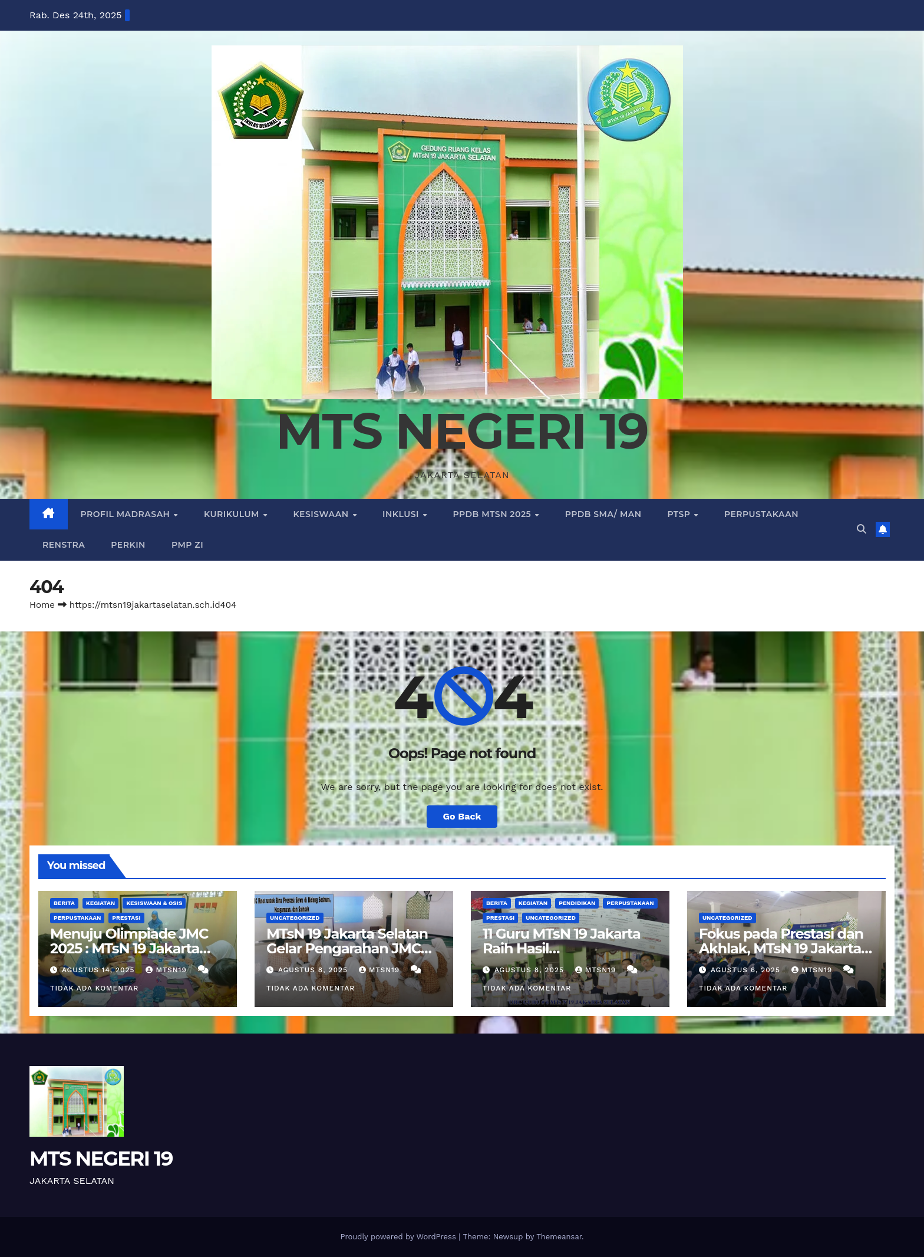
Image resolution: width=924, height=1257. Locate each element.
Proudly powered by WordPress (399, 1236)
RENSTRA (63, 544)
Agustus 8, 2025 (314, 970)
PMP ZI (187, 544)
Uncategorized (295, 917)
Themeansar (559, 1236)
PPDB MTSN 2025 (493, 514)
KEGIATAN (100, 903)
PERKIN (128, 544)
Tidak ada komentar (94, 988)
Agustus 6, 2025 (747, 970)
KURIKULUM (233, 514)
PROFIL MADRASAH (127, 514)
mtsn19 (167, 970)
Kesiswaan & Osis (154, 903)
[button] (861, 529)
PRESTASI (126, 917)
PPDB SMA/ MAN (603, 514)
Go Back (462, 816)
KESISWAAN (322, 514)
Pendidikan (577, 903)
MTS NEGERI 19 (462, 431)
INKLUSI (401, 514)
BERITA (64, 903)
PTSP (680, 514)
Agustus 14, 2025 (100, 970)
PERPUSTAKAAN (761, 514)
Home (42, 605)
